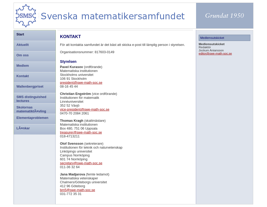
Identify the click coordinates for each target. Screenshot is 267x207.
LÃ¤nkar (23, 128)
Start (20, 34)
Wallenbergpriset (29, 86)
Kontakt (22, 76)
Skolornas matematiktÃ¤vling (31, 109)
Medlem (22, 66)
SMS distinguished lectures (31, 99)
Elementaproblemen (32, 118)
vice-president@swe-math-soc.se (84, 109)
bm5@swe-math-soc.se (77, 190)
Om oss (22, 55)
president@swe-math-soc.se (81, 82)
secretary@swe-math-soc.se (81, 163)
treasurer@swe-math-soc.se (81, 132)
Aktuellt (22, 45)
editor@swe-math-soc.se (215, 53)
